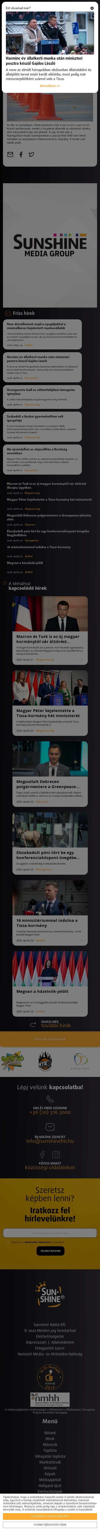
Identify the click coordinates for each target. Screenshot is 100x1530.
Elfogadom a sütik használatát (50, 1516)
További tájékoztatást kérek (50, 1525)
